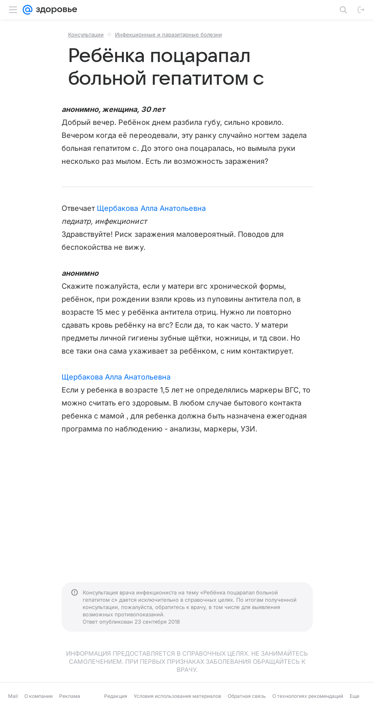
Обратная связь (247, 696)
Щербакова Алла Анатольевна (151, 208)
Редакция (115, 696)
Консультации (86, 34)
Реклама (69, 696)
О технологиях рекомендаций (307, 696)
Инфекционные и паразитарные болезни (168, 34)
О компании (38, 696)
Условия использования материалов (177, 696)
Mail (13, 696)
